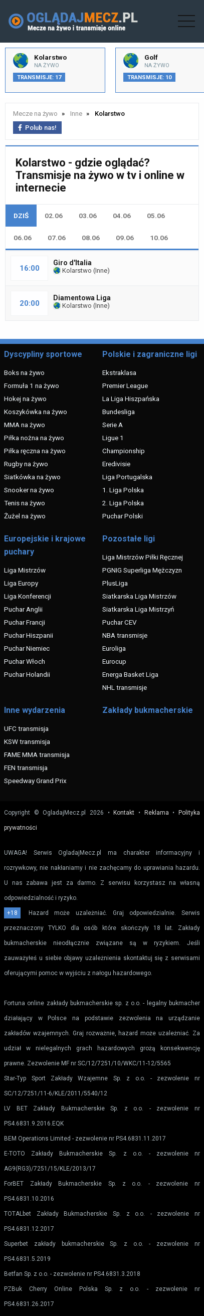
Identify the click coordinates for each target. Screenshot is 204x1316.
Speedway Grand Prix (35, 781)
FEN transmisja (26, 768)
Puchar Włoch (24, 661)
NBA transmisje (124, 635)
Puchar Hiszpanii (28, 635)
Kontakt (123, 812)
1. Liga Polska (123, 490)
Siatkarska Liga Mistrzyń (138, 609)
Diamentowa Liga (82, 298)
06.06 (23, 238)
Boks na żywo (24, 372)
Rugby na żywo (26, 464)
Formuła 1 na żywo (31, 386)
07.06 (57, 238)
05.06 (156, 216)
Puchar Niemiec (27, 648)
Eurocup (114, 661)
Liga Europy (21, 583)
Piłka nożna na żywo (34, 438)
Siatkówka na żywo (32, 477)
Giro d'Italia (72, 263)
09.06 (125, 238)
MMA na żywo (24, 425)
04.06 (122, 216)
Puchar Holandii (27, 674)
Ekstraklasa (119, 372)
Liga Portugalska (127, 477)
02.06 (54, 216)
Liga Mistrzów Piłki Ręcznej (142, 557)
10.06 (159, 238)
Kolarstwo (72, 270)
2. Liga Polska (123, 503)
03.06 (88, 216)
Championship (123, 451)
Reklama (156, 812)
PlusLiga (115, 583)
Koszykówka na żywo (35, 412)
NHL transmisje (124, 687)
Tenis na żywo (24, 503)
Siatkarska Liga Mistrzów (139, 596)
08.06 (91, 238)
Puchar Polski (122, 516)
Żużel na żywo (25, 516)
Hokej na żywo (25, 399)
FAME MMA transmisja (37, 754)
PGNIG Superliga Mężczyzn (142, 570)
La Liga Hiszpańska (130, 399)
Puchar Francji (24, 622)
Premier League (125, 386)
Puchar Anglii (23, 609)
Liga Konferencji (27, 596)
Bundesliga (118, 412)
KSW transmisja (27, 741)
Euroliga (114, 648)
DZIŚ (21, 216)
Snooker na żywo (29, 490)
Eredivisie (116, 464)
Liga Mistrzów (25, 570)
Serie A (112, 425)
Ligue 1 (113, 438)
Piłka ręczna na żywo (35, 451)
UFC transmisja (26, 728)
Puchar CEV (119, 622)
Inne (101, 270)
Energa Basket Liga (130, 674)
